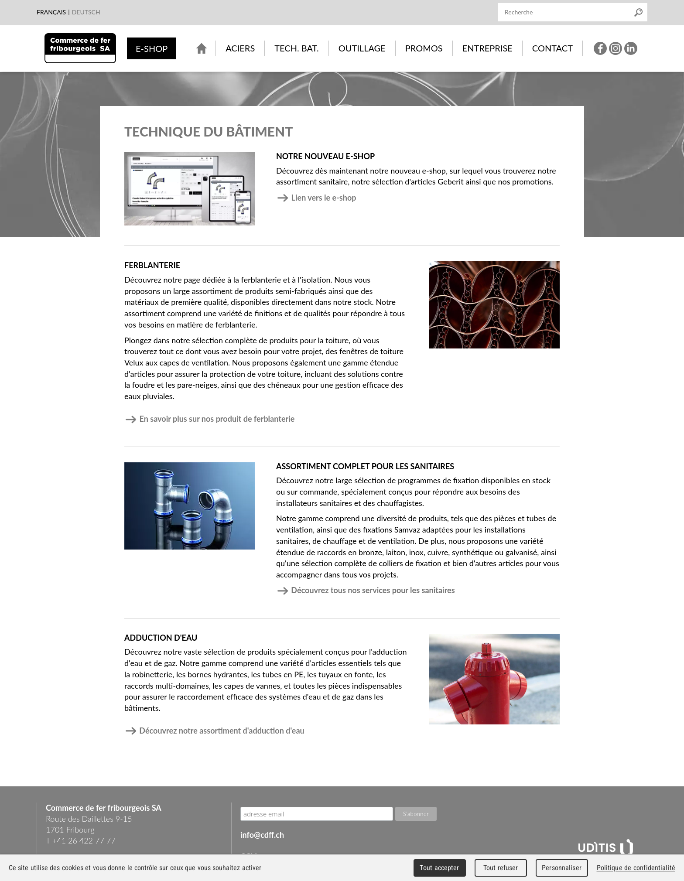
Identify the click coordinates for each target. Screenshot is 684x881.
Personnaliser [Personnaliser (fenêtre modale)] (561, 868)
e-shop (152, 48)
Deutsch (86, 12)
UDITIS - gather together (605, 849)
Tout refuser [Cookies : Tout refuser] (500, 868)
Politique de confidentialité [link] (636, 868)
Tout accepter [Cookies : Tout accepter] (439, 868)
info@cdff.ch (262, 835)
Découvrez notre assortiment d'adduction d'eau (214, 730)
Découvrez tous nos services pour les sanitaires (365, 590)
